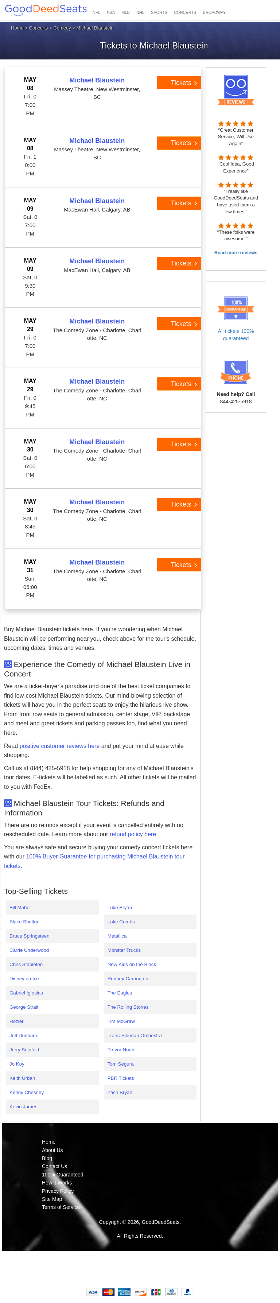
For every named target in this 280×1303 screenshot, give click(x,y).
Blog (47, 1158)
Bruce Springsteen (29, 936)
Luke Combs (121, 921)
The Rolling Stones (128, 1007)
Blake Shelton (24, 921)
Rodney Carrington (128, 978)
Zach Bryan (120, 1092)
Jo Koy (16, 1064)
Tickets (184, 82)
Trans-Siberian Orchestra (135, 1035)
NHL (140, 12)
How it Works (57, 1183)
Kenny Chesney (26, 1092)
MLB (125, 12)
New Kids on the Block (132, 964)
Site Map (52, 1199)
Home (17, 28)
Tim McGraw (121, 1021)
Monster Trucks (124, 950)
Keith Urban (22, 1078)
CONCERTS (185, 12)
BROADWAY (214, 12)
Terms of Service (61, 1207)
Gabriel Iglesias (26, 993)
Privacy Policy (58, 1191)
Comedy (62, 28)
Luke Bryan (120, 907)
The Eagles (120, 993)
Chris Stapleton (26, 964)
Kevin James (23, 1106)
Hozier (16, 1021)
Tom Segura (121, 1064)
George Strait (23, 1007)
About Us (52, 1150)
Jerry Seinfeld (24, 1049)
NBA (111, 12)
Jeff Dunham (23, 1035)
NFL (96, 12)
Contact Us (54, 1166)
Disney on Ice (24, 978)
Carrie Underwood (29, 950)
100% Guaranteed (62, 1175)
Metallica (117, 936)
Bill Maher (20, 907)
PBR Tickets (121, 1078)
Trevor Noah (121, 1049)
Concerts (38, 28)
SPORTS (159, 12)
